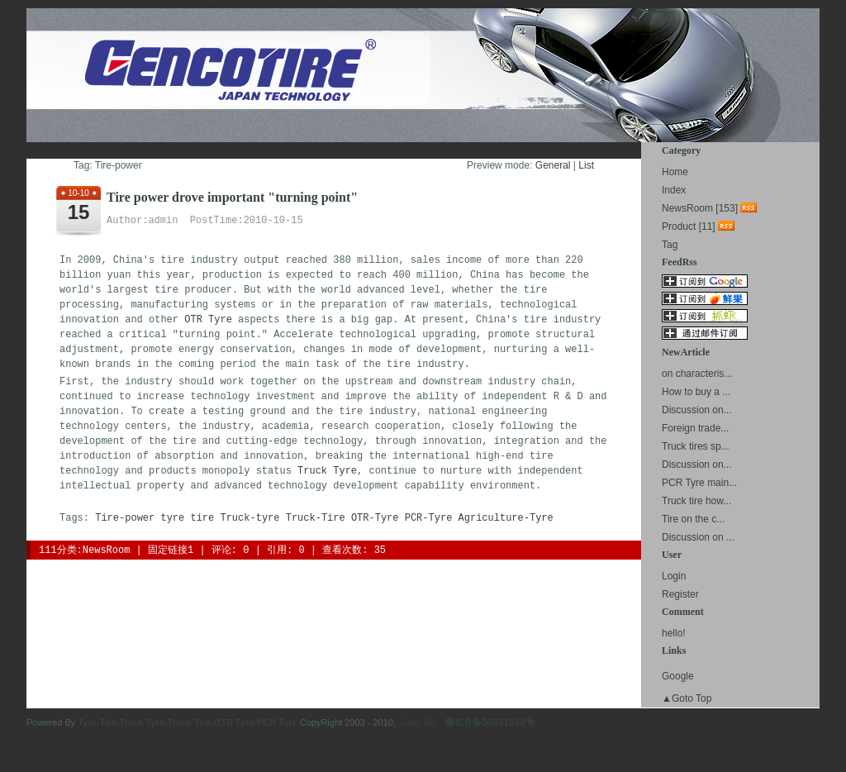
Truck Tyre (327, 471)
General (553, 165)
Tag (669, 244)
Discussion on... (697, 410)
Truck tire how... (696, 501)
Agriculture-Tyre (506, 518)
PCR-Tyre (429, 518)
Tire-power (124, 518)
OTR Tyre (208, 320)
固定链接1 (170, 550)
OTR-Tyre (375, 518)
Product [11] (688, 226)
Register (680, 594)
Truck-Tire (315, 518)
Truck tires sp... (696, 446)
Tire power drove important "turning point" (232, 197)
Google (678, 676)
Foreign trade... (695, 428)
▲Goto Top (686, 698)
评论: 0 (231, 550)
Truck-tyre (249, 518)
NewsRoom (107, 550)
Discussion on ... (698, 537)
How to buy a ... (696, 392)
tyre (172, 518)
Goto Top (419, 722)
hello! (674, 633)
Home (675, 172)
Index (674, 190)
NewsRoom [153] (700, 208)
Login (674, 576)
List (586, 165)
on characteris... (697, 373)
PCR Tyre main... (699, 482)
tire (202, 518)
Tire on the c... (693, 519)
